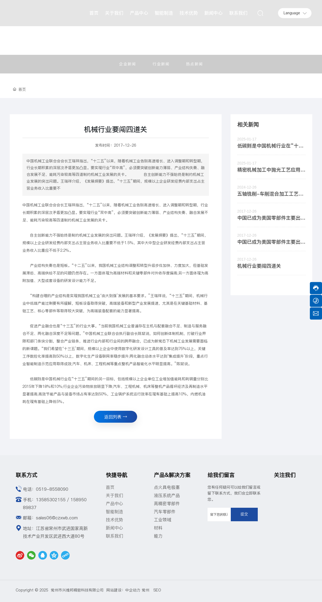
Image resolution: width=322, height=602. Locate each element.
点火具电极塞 (167, 487)
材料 (158, 528)
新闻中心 (114, 528)
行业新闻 (161, 64)
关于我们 (114, 495)
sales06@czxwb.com (57, 518)
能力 (158, 536)
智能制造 (114, 511)
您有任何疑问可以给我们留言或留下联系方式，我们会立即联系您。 (234, 493)
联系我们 (114, 536)
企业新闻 (127, 64)
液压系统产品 (167, 495)
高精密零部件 (167, 503)
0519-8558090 (52, 489)
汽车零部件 (164, 511)
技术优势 (114, 520)
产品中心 (114, 503)
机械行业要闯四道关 (259, 266)
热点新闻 (194, 64)
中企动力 (132, 590)
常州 (147, 590)
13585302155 (51, 500)
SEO (157, 590)
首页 (110, 487)
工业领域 (162, 520)
